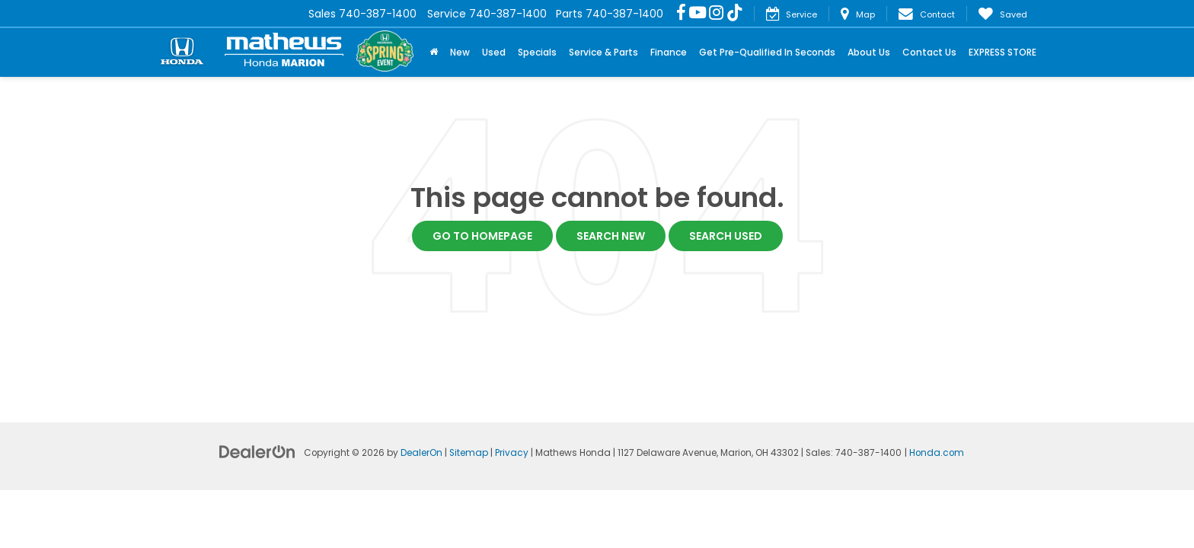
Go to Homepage (482, 236)
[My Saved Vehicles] (1002, 13)
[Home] (433, 52)
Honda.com (936, 453)
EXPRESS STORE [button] (1002, 52)
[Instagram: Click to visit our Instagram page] (716, 13)
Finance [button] (668, 52)
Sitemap (468, 453)
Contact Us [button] (929, 52)
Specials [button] (537, 52)
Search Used (725, 236)
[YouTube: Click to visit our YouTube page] (697, 13)
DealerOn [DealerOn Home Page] (421, 453)
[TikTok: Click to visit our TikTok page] (734, 13)
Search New (610, 236)
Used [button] (494, 52)
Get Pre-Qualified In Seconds (767, 52)
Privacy (511, 453)
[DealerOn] (257, 451)
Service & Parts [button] (603, 52)
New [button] (460, 52)
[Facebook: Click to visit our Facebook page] (681, 13)
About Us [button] (869, 52)
